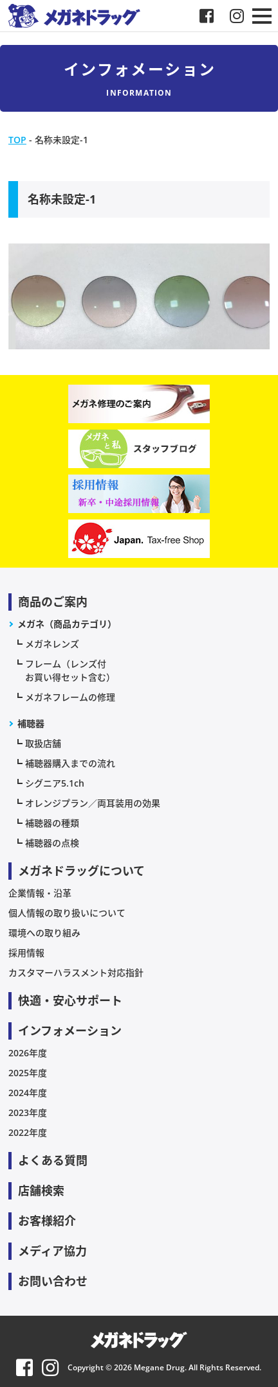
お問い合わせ (53, 1281)
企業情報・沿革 (39, 893)
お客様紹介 (47, 1220)
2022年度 (27, 1132)
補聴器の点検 (52, 843)
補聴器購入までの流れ (70, 763)
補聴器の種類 (52, 823)
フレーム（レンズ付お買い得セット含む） (70, 670)
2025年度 (27, 1073)
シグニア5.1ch (54, 783)
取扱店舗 (43, 743)
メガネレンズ (52, 644)
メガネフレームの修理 (70, 697)
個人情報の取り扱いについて (66, 913)
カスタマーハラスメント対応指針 (76, 972)
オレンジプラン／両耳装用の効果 (92, 803)
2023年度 (27, 1112)
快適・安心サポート (70, 1000)
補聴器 (30, 723)
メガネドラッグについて (81, 870)
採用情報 (26, 952)
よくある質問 (53, 1160)
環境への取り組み (44, 933)
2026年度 (27, 1053)
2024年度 (27, 1092)
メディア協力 (52, 1251)
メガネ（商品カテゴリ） (66, 624)
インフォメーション (70, 1030)
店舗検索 (41, 1190)
